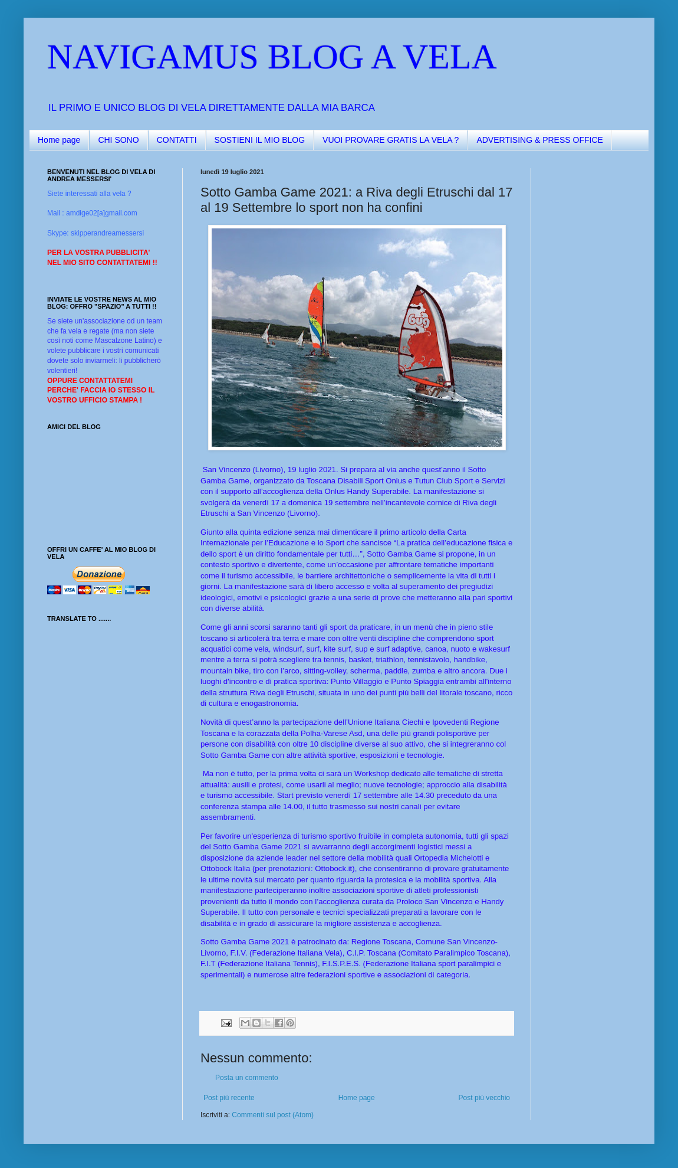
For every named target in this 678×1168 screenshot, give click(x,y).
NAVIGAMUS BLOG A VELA (272, 56)
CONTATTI (177, 140)
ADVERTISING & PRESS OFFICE (539, 140)
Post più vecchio (484, 1098)
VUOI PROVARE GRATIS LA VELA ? (390, 140)
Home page (59, 140)
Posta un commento (246, 1078)
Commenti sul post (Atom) (273, 1115)
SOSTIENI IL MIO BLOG (260, 140)
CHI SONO (118, 140)
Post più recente (229, 1098)
